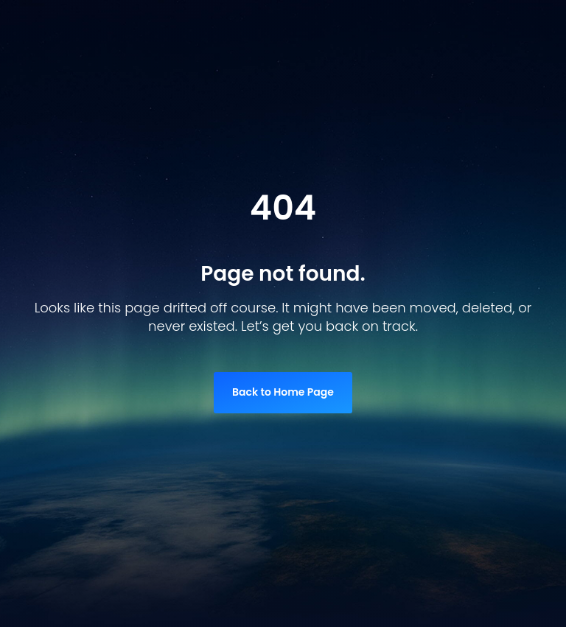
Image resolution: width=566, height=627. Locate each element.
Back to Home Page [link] (283, 392)
